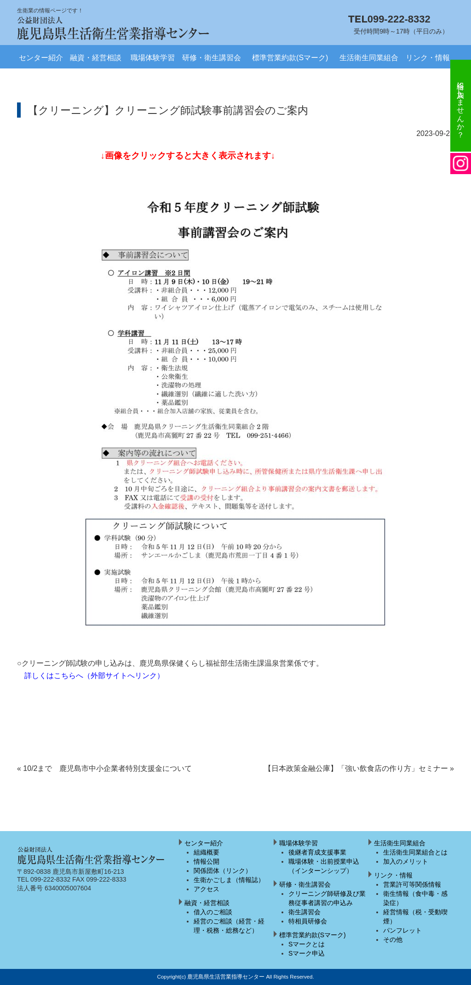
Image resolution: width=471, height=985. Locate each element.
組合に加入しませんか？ (461, 105)
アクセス (206, 889)
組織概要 (206, 852)
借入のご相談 (213, 912)
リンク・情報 (428, 58)
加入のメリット (405, 861)
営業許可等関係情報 (412, 884)
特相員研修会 (307, 921)
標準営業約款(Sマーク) (290, 58)
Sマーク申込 (306, 953)
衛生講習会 (304, 912)
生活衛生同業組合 (368, 58)
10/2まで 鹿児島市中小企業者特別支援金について (104, 768)
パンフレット (402, 930)
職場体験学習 (153, 58)
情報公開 (206, 861)
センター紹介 (41, 58)
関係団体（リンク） (223, 870)
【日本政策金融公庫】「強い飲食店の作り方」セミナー (359, 768)
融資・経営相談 (95, 58)
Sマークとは (306, 944)
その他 (392, 939)
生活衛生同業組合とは (415, 852)
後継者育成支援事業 (317, 852)
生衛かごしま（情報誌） (229, 879)
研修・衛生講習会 (211, 58)
